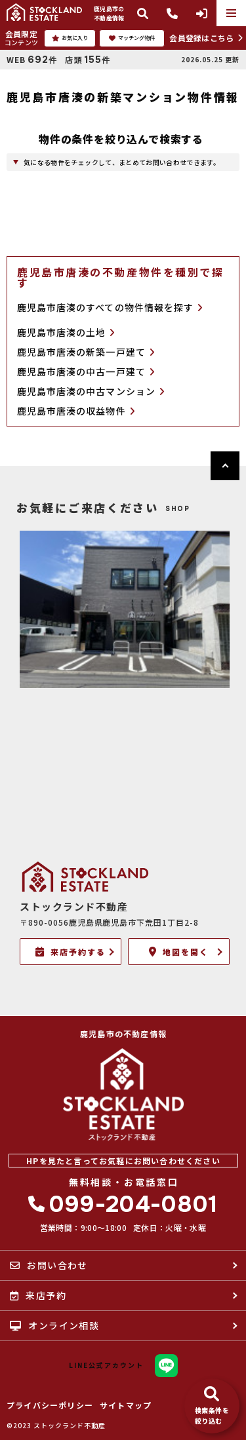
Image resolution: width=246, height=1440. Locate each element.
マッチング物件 (132, 38)
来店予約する (70, 951)
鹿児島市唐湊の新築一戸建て (86, 352)
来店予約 (38, 1295)
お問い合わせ (49, 1265)
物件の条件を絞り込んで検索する (121, 139)
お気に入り (70, 38)
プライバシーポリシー (50, 1405)
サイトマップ (126, 1405)
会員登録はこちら (201, 37)
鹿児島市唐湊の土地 (66, 332)
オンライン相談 (54, 1325)
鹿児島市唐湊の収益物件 (76, 411)
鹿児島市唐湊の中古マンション (91, 391)
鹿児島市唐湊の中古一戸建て (86, 372)
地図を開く (179, 951)
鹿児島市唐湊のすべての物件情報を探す (110, 307)
